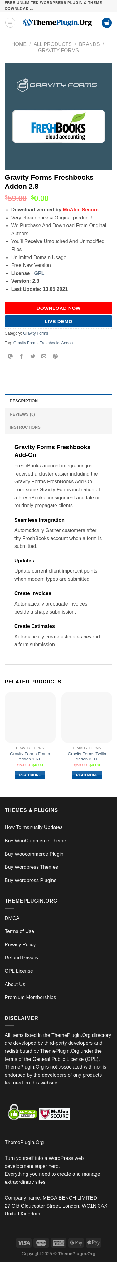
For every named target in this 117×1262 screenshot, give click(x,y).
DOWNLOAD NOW (58, 308)
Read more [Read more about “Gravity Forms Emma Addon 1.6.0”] (30, 775)
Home (19, 44)
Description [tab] (24, 401)
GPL (39, 273)
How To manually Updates (34, 827)
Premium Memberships (30, 997)
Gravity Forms (58, 50)
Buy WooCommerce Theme (35, 840)
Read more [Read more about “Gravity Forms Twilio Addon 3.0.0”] (87, 775)
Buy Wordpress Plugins (30, 880)
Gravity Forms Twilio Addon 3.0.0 (87, 756)
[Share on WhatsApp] (10, 357)
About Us (15, 984)
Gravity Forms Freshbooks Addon (43, 342)
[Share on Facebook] (22, 357)
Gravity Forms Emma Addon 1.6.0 (30, 756)
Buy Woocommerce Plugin (34, 854)
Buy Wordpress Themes (31, 867)
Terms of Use (19, 931)
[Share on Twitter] (33, 357)
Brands (89, 44)
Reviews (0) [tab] (22, 414)
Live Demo (59, 321)
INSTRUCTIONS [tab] (25, 427)
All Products (53, 44)
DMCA (12, 918)
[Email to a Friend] (44, 357)
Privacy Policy (20, 944)
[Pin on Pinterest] (55, 357)
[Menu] (10, 23)
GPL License (19, 971)
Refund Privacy (22, 957)
